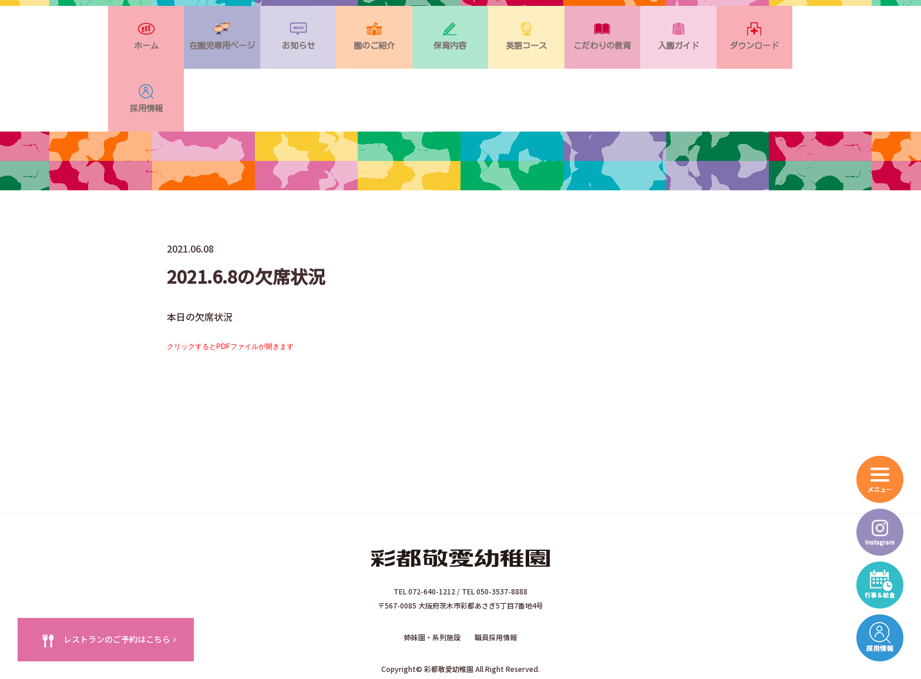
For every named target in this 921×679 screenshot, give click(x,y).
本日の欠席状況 (200, 267)
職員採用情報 (496, 587)
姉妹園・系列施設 (432, 587)
